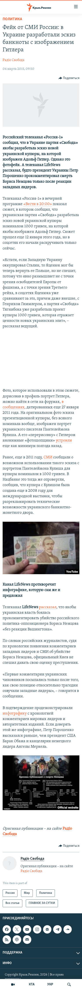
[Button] (69, 78)
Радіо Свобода (13, 60)
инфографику (15, 713)
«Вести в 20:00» (37, 204)
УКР (50, 984)
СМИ (48, 457)
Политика (12, 19)
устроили (64, 440)
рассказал (47, 607)
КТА (32, 984)
